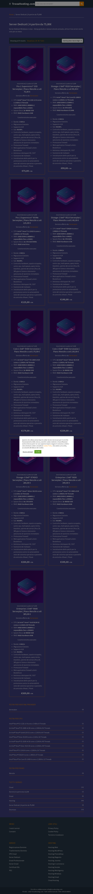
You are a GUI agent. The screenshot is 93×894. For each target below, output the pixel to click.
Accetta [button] (38, 452)
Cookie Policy (47, 446)
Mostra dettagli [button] (28, 452)
